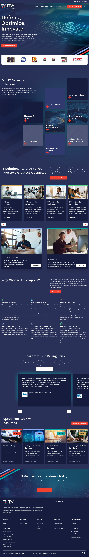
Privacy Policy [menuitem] (37, 553)
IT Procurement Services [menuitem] (9, 542)
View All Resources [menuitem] (58, 528)
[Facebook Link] (82, 553)
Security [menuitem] (53, 553)
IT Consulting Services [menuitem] (8, 536)
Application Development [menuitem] (9, 534)
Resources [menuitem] (57, 519)
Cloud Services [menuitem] (6, 528)
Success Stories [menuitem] (58, 523)
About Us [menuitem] (39, 519)
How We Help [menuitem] (23, 523)
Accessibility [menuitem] (46, 553)
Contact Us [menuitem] (73, 523)
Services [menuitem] (5, 519)
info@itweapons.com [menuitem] (76, 537)
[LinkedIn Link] (85, 553)
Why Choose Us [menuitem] (41, 525)
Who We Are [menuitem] (40, 523)
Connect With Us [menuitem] (76, 519)
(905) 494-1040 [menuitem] (74, 528)
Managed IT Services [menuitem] (8, 525)
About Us (53, 6)
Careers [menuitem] (39, 528)
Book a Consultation (75, 6)
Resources (62, 6)
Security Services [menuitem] (7, 531)
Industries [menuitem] (23, 519)
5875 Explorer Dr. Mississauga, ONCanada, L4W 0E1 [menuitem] (75, 533)
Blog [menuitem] (55, 525)
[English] (85, 6)
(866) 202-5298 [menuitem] (75, 525)
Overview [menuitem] (5, 523)
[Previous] (3, 224)
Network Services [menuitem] (7, 539)
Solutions (36, 6)
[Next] (85, 224)
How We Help (44, 6)
